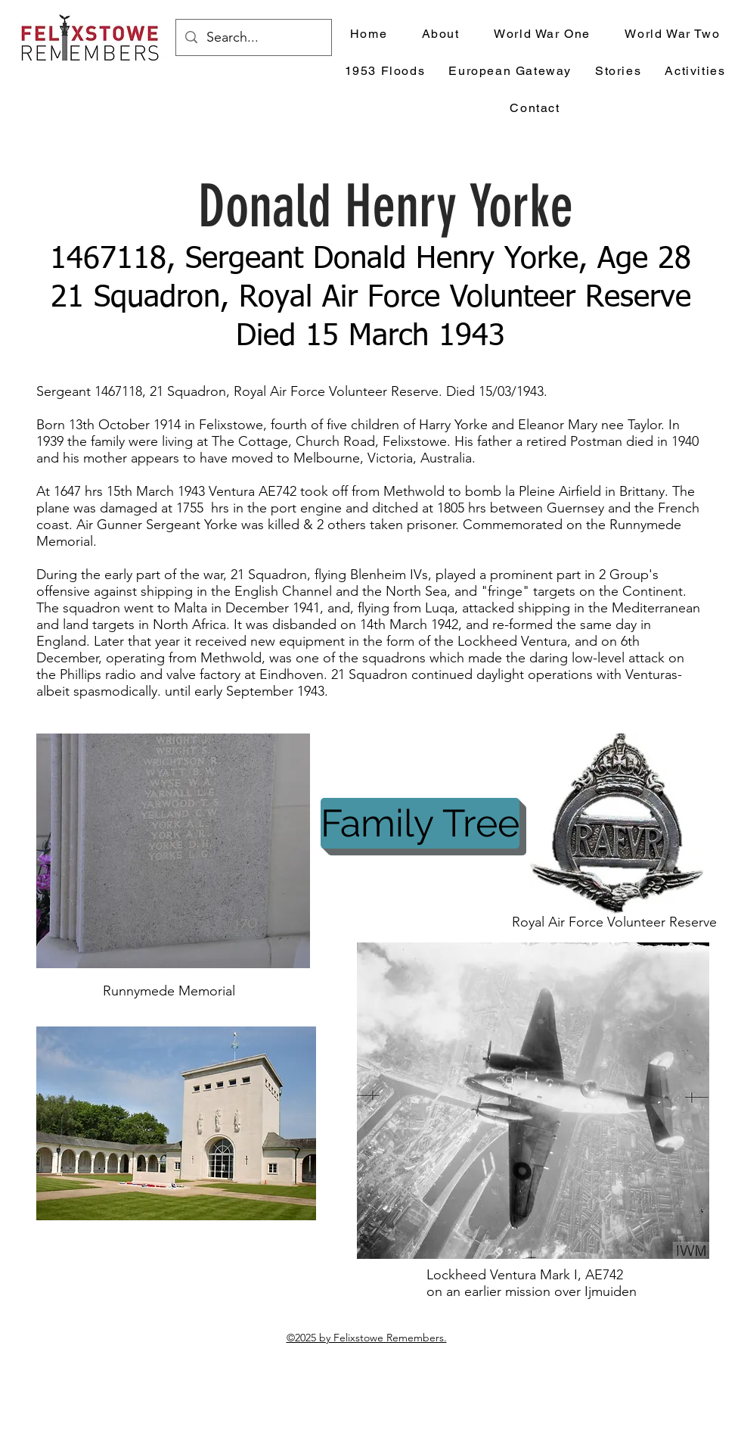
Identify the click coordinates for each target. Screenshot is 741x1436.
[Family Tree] (420, 823)
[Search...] (252, 38)
